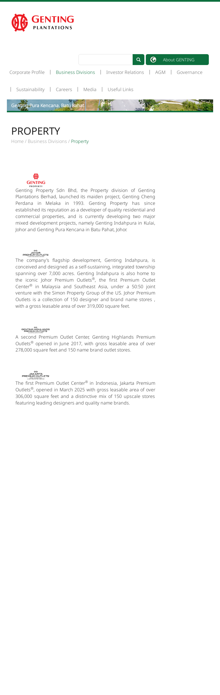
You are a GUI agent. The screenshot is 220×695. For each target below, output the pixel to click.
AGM (160, 72)
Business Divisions (75, 72)
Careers (64, 89)
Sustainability (30, 89)
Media (90, 89)
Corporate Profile (27, 72)
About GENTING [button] (179, 59)
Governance (190, 72)
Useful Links (120, 89)
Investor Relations (125, 72)
